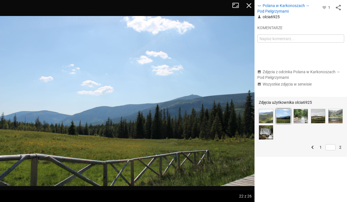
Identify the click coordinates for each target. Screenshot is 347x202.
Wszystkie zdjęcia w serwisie (284, 84)
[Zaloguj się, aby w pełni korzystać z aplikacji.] (325, 7)
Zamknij (249, 5)
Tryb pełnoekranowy (237, 5)
